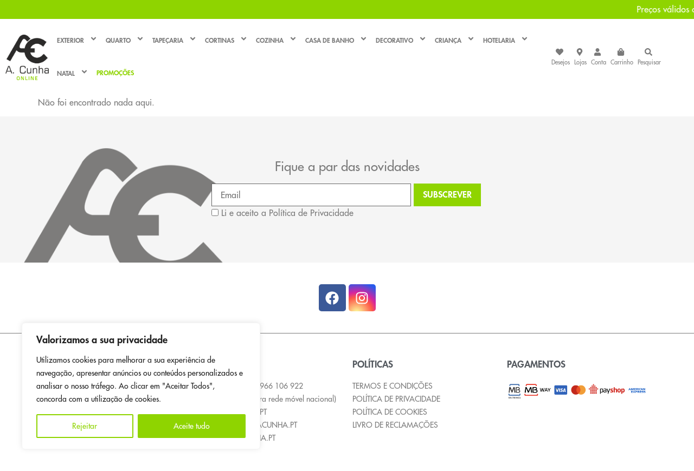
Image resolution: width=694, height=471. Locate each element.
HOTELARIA (507, 40)
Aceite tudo (192, 426)
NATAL (74, 73)
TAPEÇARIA (176, 40)
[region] (141, 386)
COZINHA (278, 40)
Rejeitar (84, 426)
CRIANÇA (456, 40)
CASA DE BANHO (337, 40)
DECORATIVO (402, 40)
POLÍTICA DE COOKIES (389, 412)
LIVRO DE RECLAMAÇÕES (395, 425)
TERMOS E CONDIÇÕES (392, 386)
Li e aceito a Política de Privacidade (287, 212)
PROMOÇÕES (115, 73)
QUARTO (126, 40)
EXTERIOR (78, 40)
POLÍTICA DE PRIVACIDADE (396, 399)
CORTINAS (227, 40)
